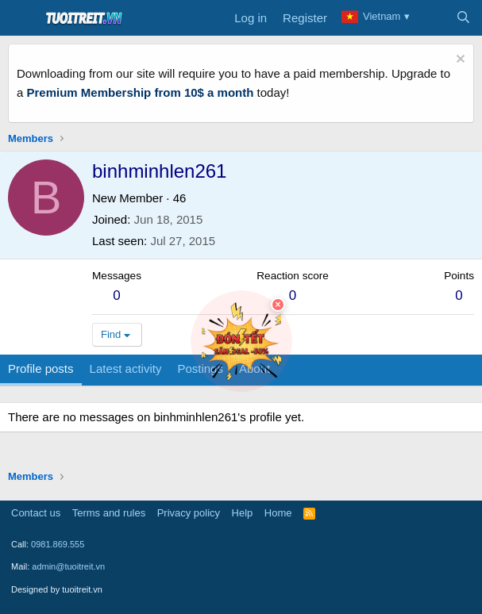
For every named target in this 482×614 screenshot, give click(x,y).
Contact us (35, 513)
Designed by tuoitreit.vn (56, 589)
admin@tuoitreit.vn (68, 566)
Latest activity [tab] (126, 368)
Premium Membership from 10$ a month (140, 92)
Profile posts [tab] (41, 368)
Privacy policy (188, 513)
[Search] (463, 18)
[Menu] (21, 18)
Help (242, 513)
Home (278, 513)
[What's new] (431, 18)
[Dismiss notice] (458, 60)
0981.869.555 (57, 544)
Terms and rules (108, 513)
